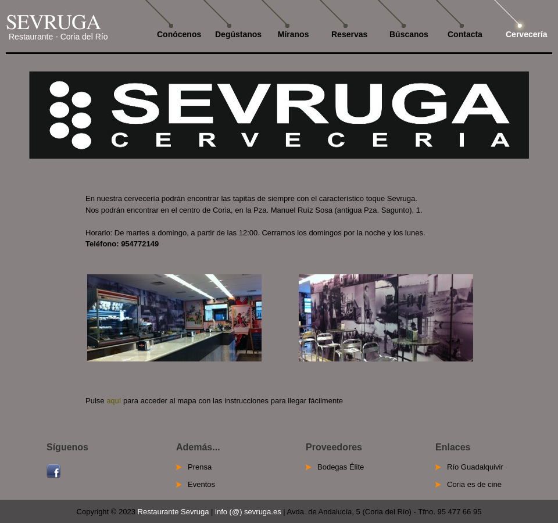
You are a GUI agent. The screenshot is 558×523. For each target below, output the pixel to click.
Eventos (201, 484)
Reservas (349, 34)
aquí (113, 400)
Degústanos (238, 34)
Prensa (200, 467)
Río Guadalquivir (475, 467)
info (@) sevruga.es (248, 511)
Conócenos (179, 34)
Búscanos (408, 34)
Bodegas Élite (340, 467)
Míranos (291, 34)
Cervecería (527, 34)
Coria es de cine (474, 484)
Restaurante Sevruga (173, 511)
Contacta (465, 34)
